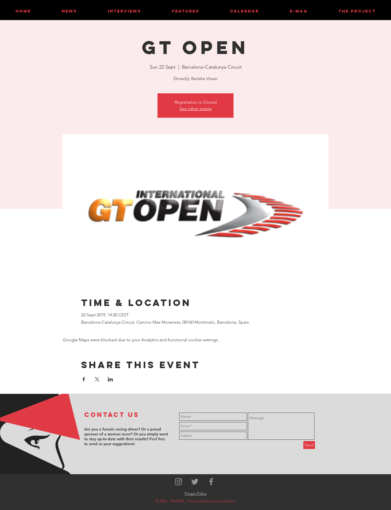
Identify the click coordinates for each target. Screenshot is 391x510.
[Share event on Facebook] (83, 379)
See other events (195, 108)
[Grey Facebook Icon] (211, 481)
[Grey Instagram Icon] (178, 481)
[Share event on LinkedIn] (110, 379)
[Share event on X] (97, 379)
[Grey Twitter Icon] (195, 481)
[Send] (309, 445)
